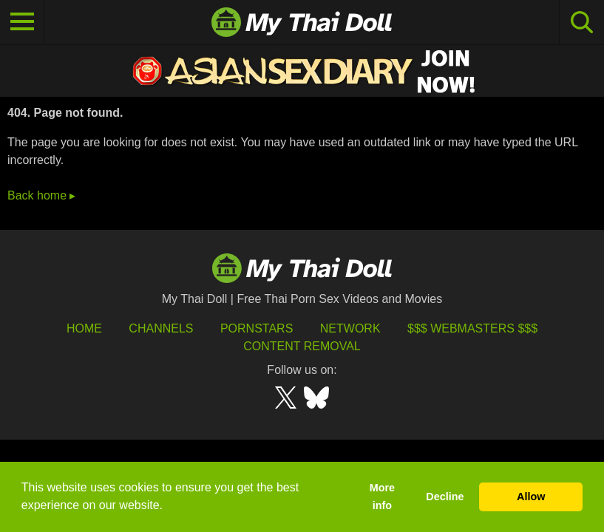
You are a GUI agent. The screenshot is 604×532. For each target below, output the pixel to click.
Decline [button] (445, 496)
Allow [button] (531, 496)
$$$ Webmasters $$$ (472, 328)
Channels (161, 328)
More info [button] (382, 496)
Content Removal (302, 346)
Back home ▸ (41, 195)
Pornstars (256, 328)
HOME (84, 328)
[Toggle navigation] (22, 22)
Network (350, 328)
